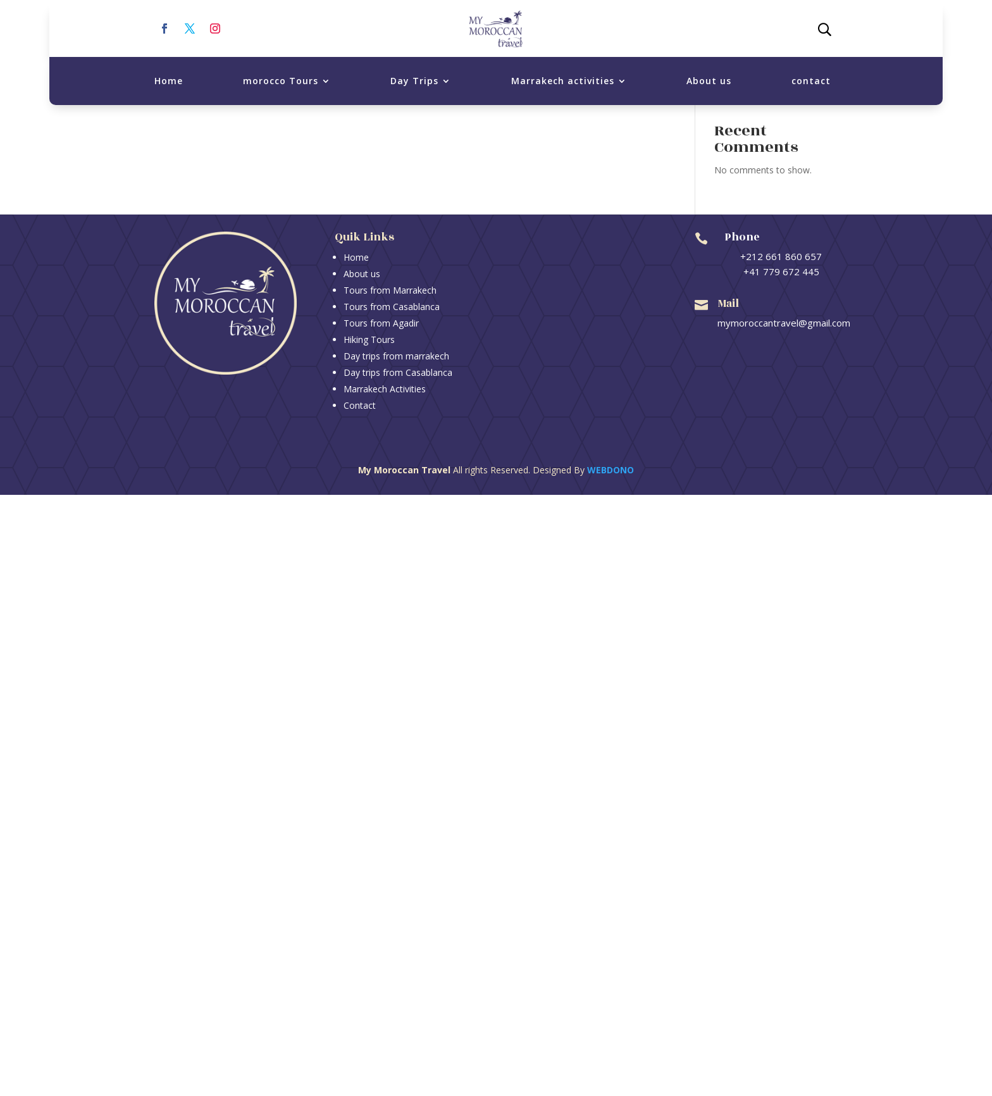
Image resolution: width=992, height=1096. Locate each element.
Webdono (610, 470)
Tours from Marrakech (390, 290)
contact (811, 81)
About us (708, 81)
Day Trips (414, 81)
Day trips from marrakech (396, 356)
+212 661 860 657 (781, 256)
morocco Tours (280, 81)
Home (168, 81)
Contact (360, 405)
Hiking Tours (369, 339)
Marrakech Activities (385, 389)
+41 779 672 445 (781, 271)
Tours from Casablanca (392, 307)
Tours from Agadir (381, 323)
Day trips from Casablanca (398, 372)
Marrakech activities (562, 81)
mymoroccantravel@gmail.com (783, 322)
